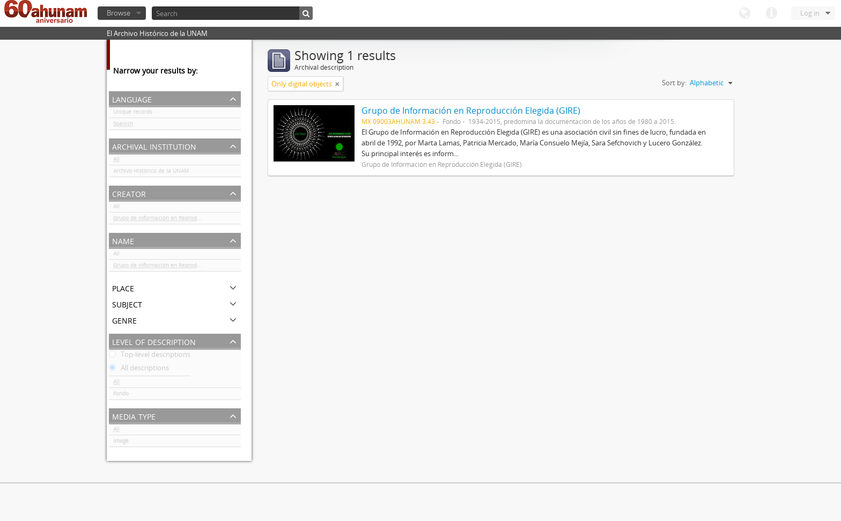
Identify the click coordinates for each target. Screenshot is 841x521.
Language (744, 13)
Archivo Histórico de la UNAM (151, 173)
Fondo (121, 395)
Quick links (771, 13)
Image (121, 442)
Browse (118, 13)
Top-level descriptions (149, 356)
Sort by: (674, 82)
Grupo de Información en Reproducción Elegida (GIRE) (177, 220)
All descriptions (139, 370)
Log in (810, 13)
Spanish (123, 125)
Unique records (132, 114)
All (116, 161)
